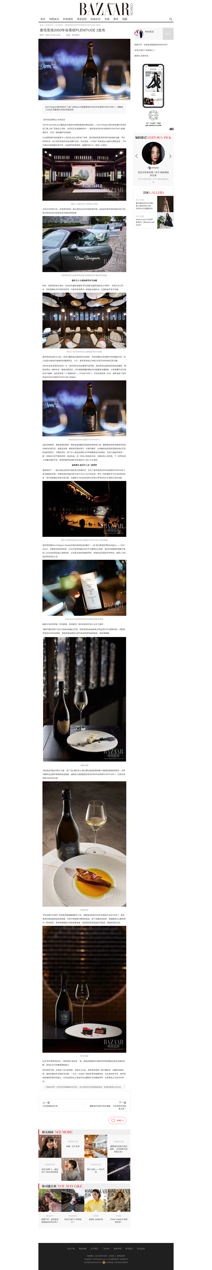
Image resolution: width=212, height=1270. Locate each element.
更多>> (168, 34)
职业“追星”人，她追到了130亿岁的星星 (50, 1170)
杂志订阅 (71, 1249)
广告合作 (106, 1249)
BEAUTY (50, 1216)
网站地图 (83, 1249)
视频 (124, 19)
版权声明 (117, 1249)
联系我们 (129, 1249)
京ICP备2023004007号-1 (93, 1262)
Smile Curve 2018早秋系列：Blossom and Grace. (145, 220)
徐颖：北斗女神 (73, 1146)
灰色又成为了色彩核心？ (72, 1220)
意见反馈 (141, 1249)
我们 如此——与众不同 (96, 1170)
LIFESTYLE (73, 1141)
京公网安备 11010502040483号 (115, 1262)
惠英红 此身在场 (96, 1219)
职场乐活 (95, 19)
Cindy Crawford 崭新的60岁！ (118, 1220)
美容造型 (82, 19)
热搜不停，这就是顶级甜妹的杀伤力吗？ (49, 1220)
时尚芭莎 (149, 32)
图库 (115, 19)
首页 (42, 19)
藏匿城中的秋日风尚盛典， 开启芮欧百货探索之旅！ (108, 1105)
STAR (95, 1216)
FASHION (73, 1216)
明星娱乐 (54, 19)
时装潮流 (68, 19)
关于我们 (94, 1249)
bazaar (106, 9)
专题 (107, 19)
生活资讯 (59, 25)
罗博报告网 (121, 1256)
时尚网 (111, 1256)
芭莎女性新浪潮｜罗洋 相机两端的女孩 (153, 177)
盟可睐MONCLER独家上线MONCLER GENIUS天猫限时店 (145, 204)
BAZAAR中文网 (101, 1256)
